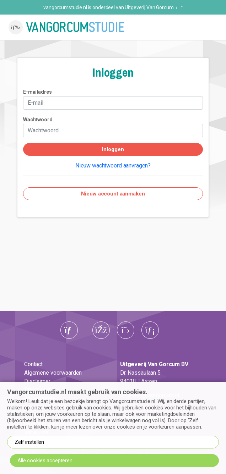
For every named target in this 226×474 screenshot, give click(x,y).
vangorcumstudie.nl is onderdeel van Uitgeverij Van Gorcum (113, 7)
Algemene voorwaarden (53, 372)
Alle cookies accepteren (44, 460)
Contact (33, 364)
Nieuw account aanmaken (113, 194)
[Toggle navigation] (16, 27)
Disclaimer (37, 381)
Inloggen (113, 149)
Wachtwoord (38, 119)
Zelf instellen (29, 442)
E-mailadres (37, 92)
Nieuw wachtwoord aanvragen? (113, 165)
